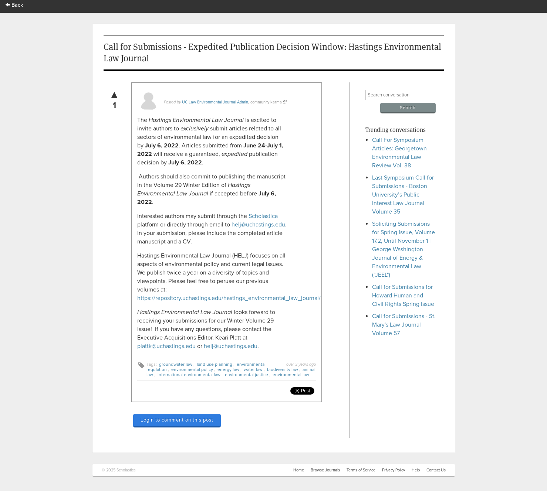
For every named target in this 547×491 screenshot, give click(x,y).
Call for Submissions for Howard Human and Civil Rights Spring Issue (403, 295)
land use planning (214, 364)
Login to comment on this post (177, 420)
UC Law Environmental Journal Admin (215, 102)
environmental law (291, 374)
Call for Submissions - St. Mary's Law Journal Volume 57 (404, 325)
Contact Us (436, 470)
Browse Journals (325, 470)
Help (416, 470)
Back (14, 5)
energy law (228, 369)
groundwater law (175, 364)
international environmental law (189, 374)
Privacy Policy (393, 470)
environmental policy (192, 369)
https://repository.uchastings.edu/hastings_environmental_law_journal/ (229, 298)
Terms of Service (361, 470)
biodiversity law (282, 369)
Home (298, 470)
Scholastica (263, 216)
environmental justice (246, 374)
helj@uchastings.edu (258, 224)
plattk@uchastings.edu (166, 346)
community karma (266, 102)
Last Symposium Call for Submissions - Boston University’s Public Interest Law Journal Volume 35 (403, 194)
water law (253, 369)
